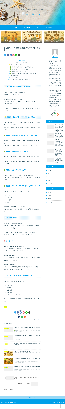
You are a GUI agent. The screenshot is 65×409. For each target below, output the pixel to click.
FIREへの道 (50, 170)
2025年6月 (50, 199)
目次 (20, 60)
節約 (49, 180)
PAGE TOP (32, 401)
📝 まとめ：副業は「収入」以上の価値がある (19, 79)
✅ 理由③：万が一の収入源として (18, 71)
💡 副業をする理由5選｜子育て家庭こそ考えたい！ (21, 65)
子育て (49, 177)
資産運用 (50, 183)
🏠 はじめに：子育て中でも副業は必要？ (18, 63)
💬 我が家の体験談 (13, 75)
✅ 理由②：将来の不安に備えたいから (19, 69)
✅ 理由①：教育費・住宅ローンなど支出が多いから (22, 67)
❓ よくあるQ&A (14, 77)
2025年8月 (50, 192)
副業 (5, 307)
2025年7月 (50, 195)
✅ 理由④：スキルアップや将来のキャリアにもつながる (23, 73)
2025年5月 (50, 202)
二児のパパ (55, 57)
